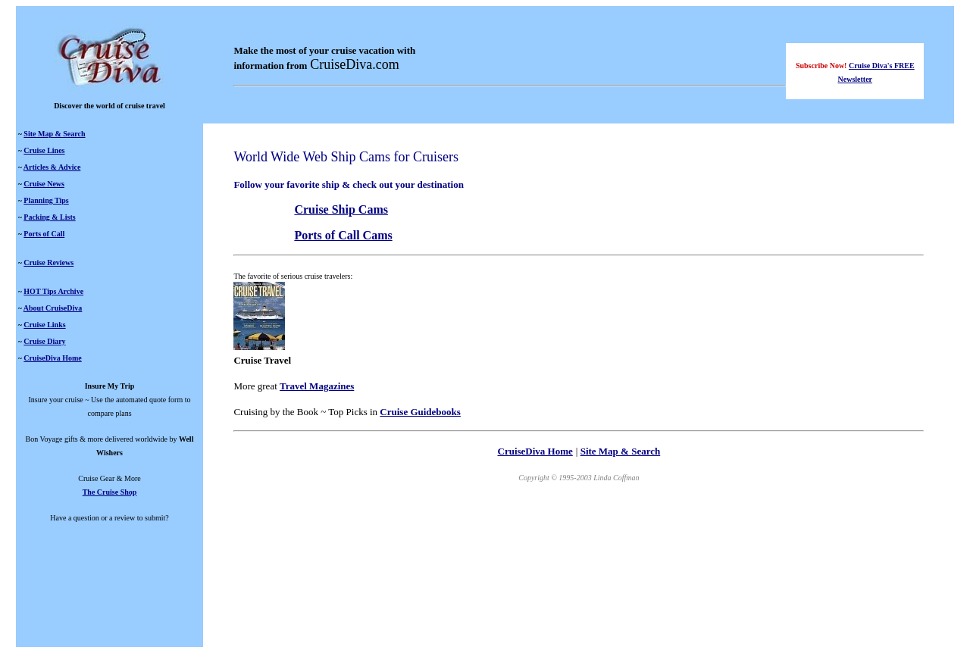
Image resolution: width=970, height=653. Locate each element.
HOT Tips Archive (53, 291)
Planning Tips (45, 200)
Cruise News (43, 184)
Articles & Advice (52, 167)
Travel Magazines (317, 386)
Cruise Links (44, 324)
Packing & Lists (49, 217)
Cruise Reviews (48, 262)
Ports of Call (43, 234)
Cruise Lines (43, 150)
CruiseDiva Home (52, 358)
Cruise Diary (44, 341)
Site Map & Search (54, 134)
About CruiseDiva (53, 308)
